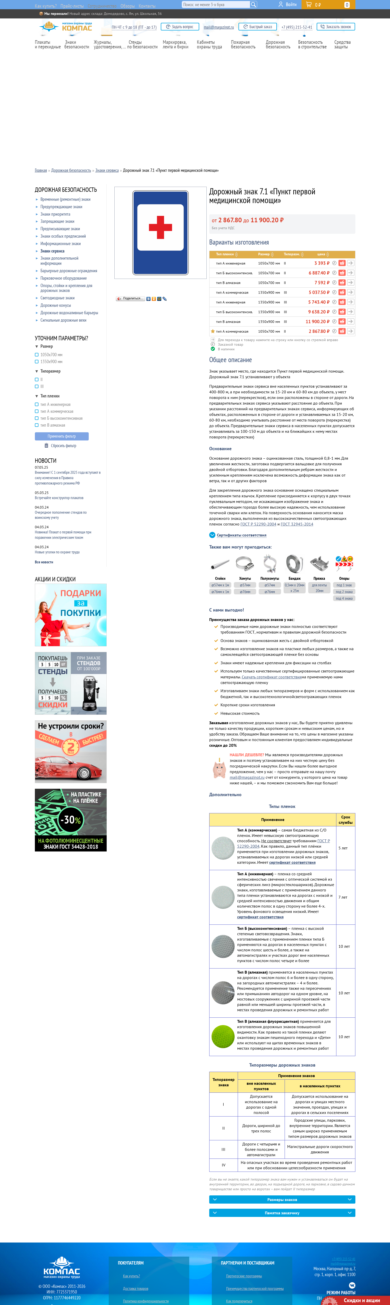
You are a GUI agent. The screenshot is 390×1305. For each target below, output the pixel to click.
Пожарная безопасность (244, 55)
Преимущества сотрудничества (246, 1297)
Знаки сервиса (50, 252)
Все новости (44, 561)
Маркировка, (177, 55)
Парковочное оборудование (61, 279)
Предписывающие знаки (58, 229)
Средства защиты (343, 55)
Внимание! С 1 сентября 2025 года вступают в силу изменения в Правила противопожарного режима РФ (68, 478)
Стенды (142, 55)
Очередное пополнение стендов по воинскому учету (61, 515)
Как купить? (46, 5)
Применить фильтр (62, 436)
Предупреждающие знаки (59, 207)
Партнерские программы (241, 1273)
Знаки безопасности (78, 55)
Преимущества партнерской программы (253, 1279)
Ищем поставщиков (237, 1290)
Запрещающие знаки (55, 222)
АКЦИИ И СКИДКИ (55, 579)
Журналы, (108, 55)
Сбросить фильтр (63, 445)
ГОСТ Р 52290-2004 (258, 524)
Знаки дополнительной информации (57, 261)
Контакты (168, 4)
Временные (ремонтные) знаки (63, 200)
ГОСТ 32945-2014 (297, 524)
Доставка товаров (132, 1279)
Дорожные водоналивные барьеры (67, 313)
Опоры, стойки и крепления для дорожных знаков (64, 288)
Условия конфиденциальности (142, 1290)
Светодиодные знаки (55, 298)
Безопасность (310, 55)
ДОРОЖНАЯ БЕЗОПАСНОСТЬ (66, 190)
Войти (291, 4)
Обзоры (144, 4)
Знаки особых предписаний (61, 237)
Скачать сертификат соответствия (272, 676)
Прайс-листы (75, 5)
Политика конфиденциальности (143, 1285)
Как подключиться (236, 1285)
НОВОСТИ (45, 461)
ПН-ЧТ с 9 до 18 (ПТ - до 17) (134, 27)
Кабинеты (211, 55)
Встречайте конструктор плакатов (59, 497)
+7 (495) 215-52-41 (297, 27)
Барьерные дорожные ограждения (66, 271)
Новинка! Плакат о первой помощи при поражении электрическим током (63, 534)
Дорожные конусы (53, 306)
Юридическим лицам (135, 1297)
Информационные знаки (58, 244)
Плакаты (48, 55)
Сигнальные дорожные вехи (61, 321)
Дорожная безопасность (277, 55)
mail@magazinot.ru (219, 27)
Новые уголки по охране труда (57, 551)
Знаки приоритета (53, 215)
